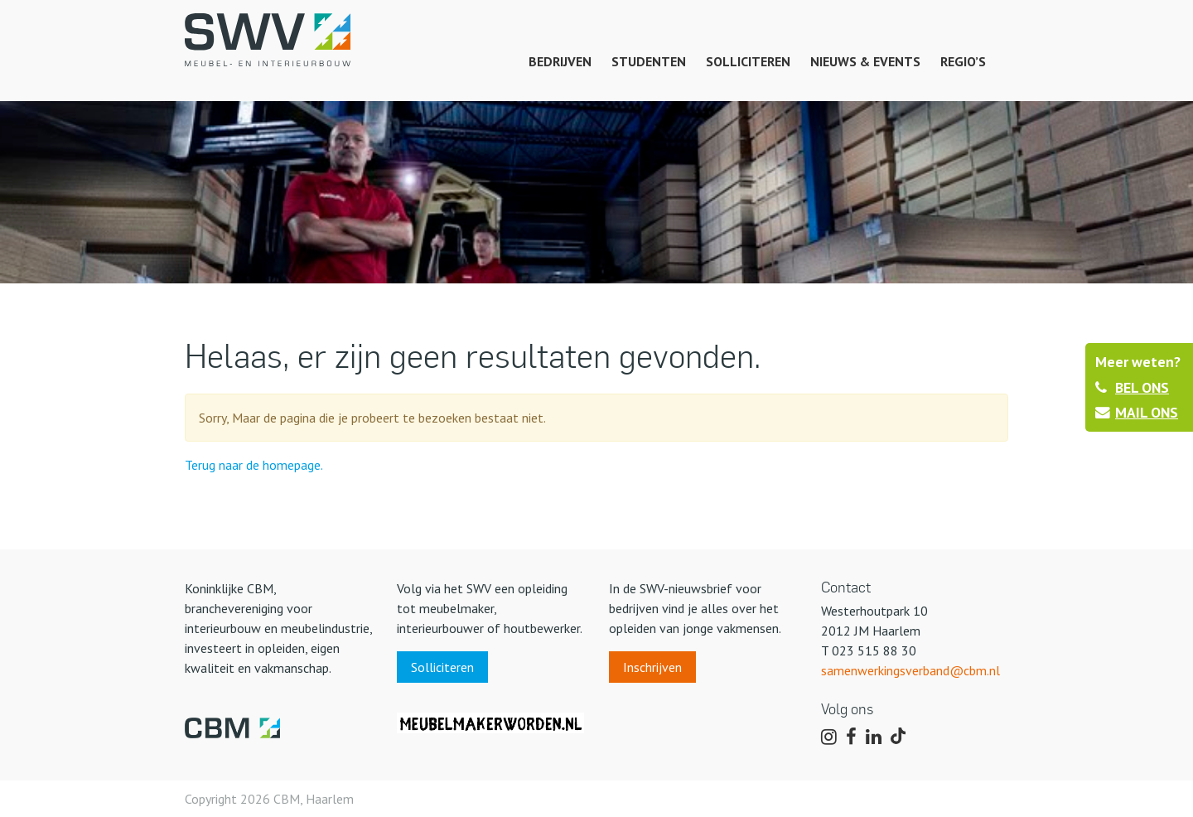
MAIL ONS (1136, 412)
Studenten (648, 61)
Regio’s (963, 61)
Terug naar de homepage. (254, 465)
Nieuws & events (865, 61)
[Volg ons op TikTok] (900, 738)
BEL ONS (1132, 387)
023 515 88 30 (874, 650)
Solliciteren (748, 61)
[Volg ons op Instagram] (829, 737)
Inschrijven (652, 667)
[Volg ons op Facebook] (851, 737)
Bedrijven (560, 61)
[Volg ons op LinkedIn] (873, 737)
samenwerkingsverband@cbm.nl (910, 670)
